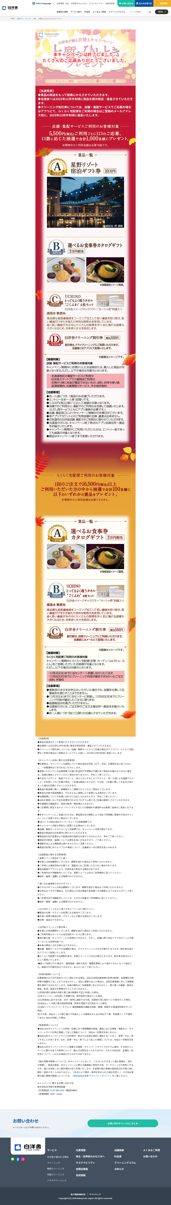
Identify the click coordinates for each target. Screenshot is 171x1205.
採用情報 (163, 3)
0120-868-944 (57, 1090)
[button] (43, 3)
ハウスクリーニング (56, 1180)
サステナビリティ (96, 3)
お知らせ (119, 1169)
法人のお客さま (145, 3)
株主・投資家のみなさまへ (76, 3)
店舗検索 (119, 1150)
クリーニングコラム (125, 1162)
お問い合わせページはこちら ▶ (123, 1123)
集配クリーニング (55, 1168)
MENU (160, 12)
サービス (52, 1150)
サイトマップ (95, 1194)
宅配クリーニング (55, 1174)
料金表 (118, 1156)
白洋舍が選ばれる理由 (58, 1156)
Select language (41, 3)
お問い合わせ (127, 3)
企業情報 (60, 3)
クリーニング (53, 1162)
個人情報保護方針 (78, 1194)
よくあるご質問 (151, 1150)
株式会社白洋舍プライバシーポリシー (92, 1075)
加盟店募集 (110, 3)
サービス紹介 (76, 11)
